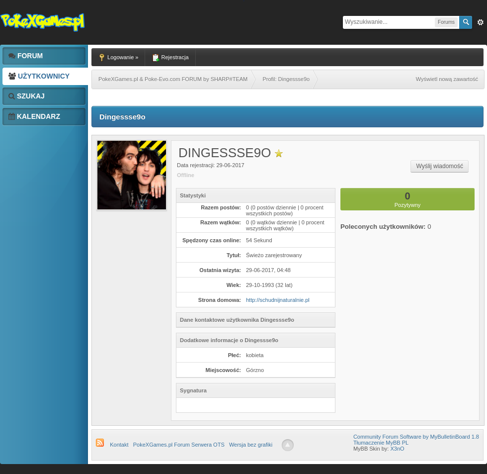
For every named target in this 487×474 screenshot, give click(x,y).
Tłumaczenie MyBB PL (380, 443)
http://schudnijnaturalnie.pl (278, 300)
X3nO (397, 449)
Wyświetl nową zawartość (447, 79)
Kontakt (119, 445)
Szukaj (26, 96)
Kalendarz (34, 116)
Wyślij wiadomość (439, 166)
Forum (25, 56)
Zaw (480, 22)
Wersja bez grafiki (250, 445)
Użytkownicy (39, 76)
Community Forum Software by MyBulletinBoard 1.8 (416, 437)
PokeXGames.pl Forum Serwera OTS (179, 445)
